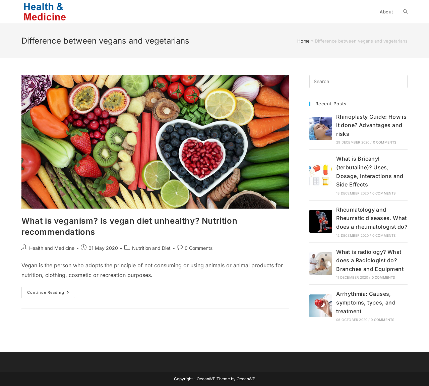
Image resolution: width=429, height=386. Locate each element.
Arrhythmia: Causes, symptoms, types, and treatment (365, 302)
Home (303, 41)
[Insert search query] (358, 81)
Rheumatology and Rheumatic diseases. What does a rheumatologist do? (371, 218)
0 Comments (198, 248)
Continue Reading (51, 293)
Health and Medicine (51, 248)
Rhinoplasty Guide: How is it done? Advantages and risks (371, 125)
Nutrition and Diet (151, 248)
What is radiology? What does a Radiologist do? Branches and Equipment (370, 260)
